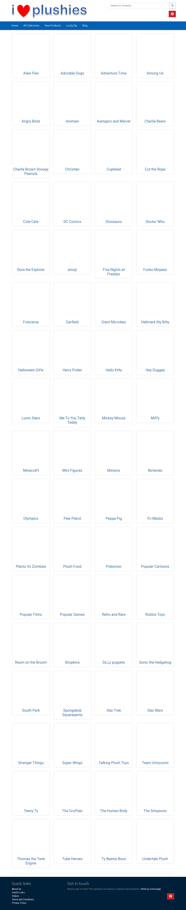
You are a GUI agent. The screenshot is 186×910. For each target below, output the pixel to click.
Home (14, 25)
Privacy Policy (19, 903)
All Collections (31, 25)
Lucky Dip (71, 25)
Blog (84, 25)
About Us (16, 889)
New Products (53, 25)
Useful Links (18, 892)
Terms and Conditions (23, 899)
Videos (15, 896)
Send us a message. (151, 889)
